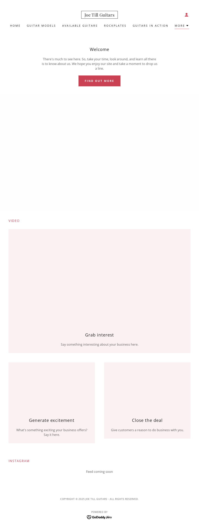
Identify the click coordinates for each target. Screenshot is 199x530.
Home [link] (15, 25)
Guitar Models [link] (41, 25)
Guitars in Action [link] (150, 25)
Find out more (99, 81)
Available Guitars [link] (80, 25)
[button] (186, 15)
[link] (99, 15)
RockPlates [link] (115, 25)
